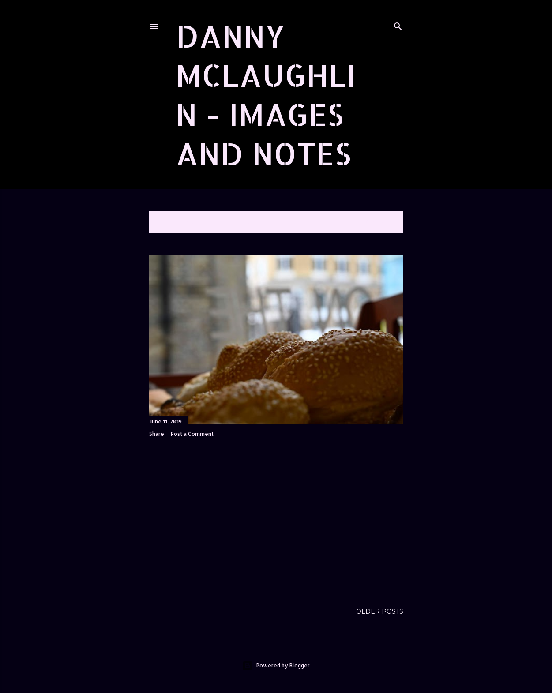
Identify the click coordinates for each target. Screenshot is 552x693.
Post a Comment (192, 434)
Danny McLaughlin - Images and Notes (266, 94)
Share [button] (156, 434)
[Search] (398, 24)
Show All (379, 222)
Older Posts (379, 611)
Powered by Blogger (276, 665)
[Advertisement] (276, 521)
